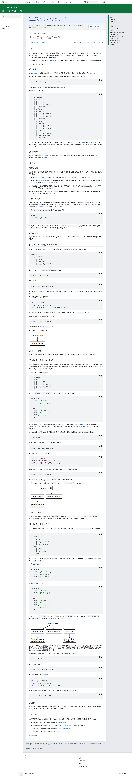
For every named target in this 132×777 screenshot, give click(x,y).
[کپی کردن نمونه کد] (102, 80)
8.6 (88, 42)
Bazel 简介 (18, 2)
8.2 (99, 42)
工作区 (45, 157)
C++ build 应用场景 (61, 722)
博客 (26, 758)
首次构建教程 (44, 33)
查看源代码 (46, 42)
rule (83, 202)
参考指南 (61, 732)
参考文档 (45, 2)
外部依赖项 (66, 729)
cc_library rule (81, 424)
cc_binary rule (72, 226)
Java (60, 725)
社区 (59, 2)
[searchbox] (11, 16)
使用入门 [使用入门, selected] (27, 2)
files (44, 180)
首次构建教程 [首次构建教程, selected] (12, 11)
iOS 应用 (75, 725)
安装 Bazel (35, 73)
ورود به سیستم (126, 2)
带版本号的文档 (69, 2)
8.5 (91, 42)
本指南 (56, 193)
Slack (80, 763)
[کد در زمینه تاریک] (100, 80)
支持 (80, 758)
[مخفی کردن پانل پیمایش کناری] (20, 774)
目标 (92, 142)
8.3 (96, 42)
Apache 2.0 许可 (79, 743)
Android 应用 (67, 725)
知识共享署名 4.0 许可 (52, 743)
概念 (21, 11)
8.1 (102, 42)
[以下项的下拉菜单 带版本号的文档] (75, 2)
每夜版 (76, 42)
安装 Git (92, 73)
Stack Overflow (83, 766)
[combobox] (91, 2)
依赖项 (41, 206)
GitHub (118, 2)
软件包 (84, 142)
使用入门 (36, 33)
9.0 (83, 42)
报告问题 (34, 42)
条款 (26, 773)
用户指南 (36, 2)
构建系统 (54, 61)
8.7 (85, 42)
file (38, 177)
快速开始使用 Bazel (9, 7)
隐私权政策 (32, 773)
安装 (3, 11)
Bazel (30, 33)
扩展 (53, 2)
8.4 (94, 42)
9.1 (80, 42)
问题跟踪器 (82, 760)
